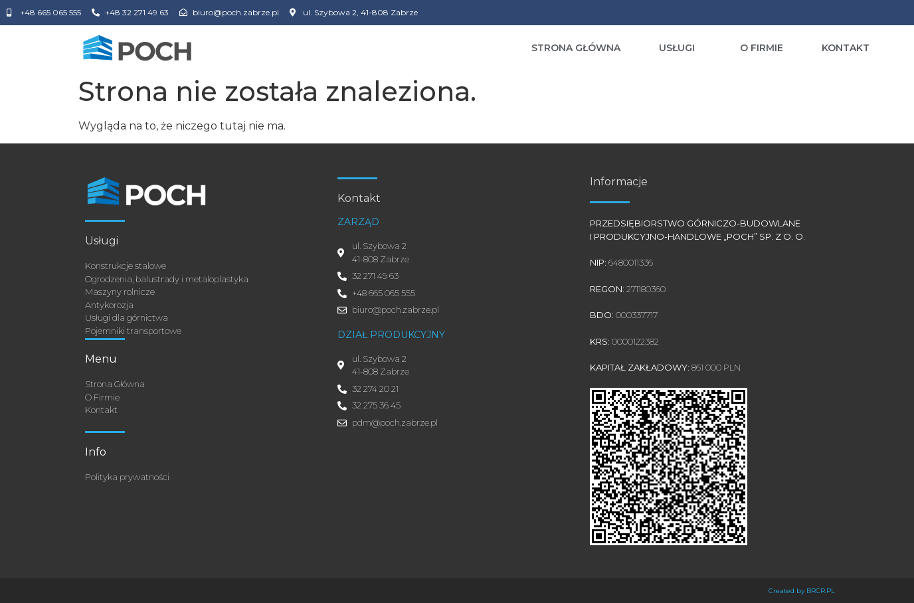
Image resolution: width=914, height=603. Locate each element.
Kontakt (845, 48)
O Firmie (761, 48)
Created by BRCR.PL (802, 590)
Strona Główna (575, 48)
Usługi (680, 47)
